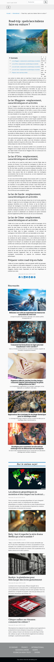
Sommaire (14, 58)
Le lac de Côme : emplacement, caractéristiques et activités (26, 69)
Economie (13, 647)
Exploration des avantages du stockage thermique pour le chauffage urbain (27, 415)
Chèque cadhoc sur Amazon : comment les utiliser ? (22, 620)
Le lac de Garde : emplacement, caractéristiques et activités (26, 67)
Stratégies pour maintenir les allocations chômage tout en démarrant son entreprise (27, 447)
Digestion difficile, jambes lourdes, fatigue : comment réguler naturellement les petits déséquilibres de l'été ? (27, 382)
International (16, 13)
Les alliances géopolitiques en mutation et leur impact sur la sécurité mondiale (26, 494)
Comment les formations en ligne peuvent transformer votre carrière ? (27, 346)
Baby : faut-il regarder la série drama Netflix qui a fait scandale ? (25, 535)
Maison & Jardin (22, 650)
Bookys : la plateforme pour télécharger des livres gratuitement (25, 578)
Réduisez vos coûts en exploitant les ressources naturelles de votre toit (27, 313)
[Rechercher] (35, 2)
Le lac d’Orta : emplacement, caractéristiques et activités (25, 64)
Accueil (8, 13)
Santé (35, 650)
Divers (37, 652)
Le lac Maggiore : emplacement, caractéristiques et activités (26, 61)
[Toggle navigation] (8, 7)
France (24, 647)
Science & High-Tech (22, 652)
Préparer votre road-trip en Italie (19, 72)
